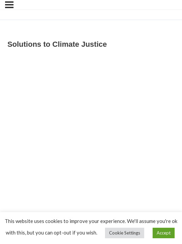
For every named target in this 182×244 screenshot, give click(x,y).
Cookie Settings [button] (124, 233)
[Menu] (9, 4)
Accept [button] (164, 233)
